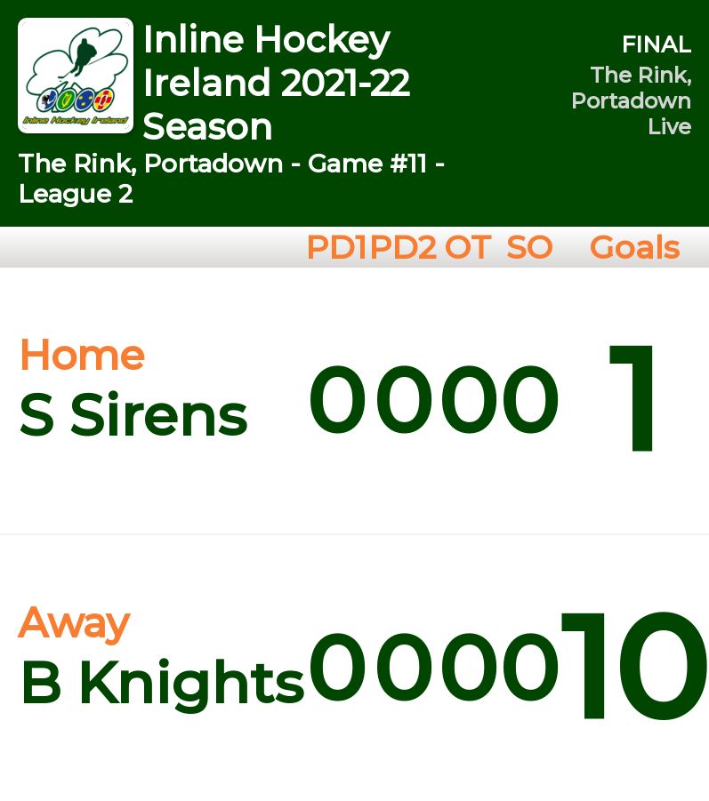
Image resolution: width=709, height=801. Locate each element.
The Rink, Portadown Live (630, 101)
